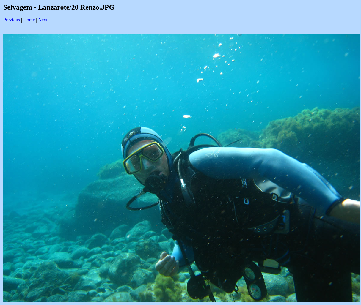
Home (29, 19)
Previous (11, 19)
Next (43, 19)
